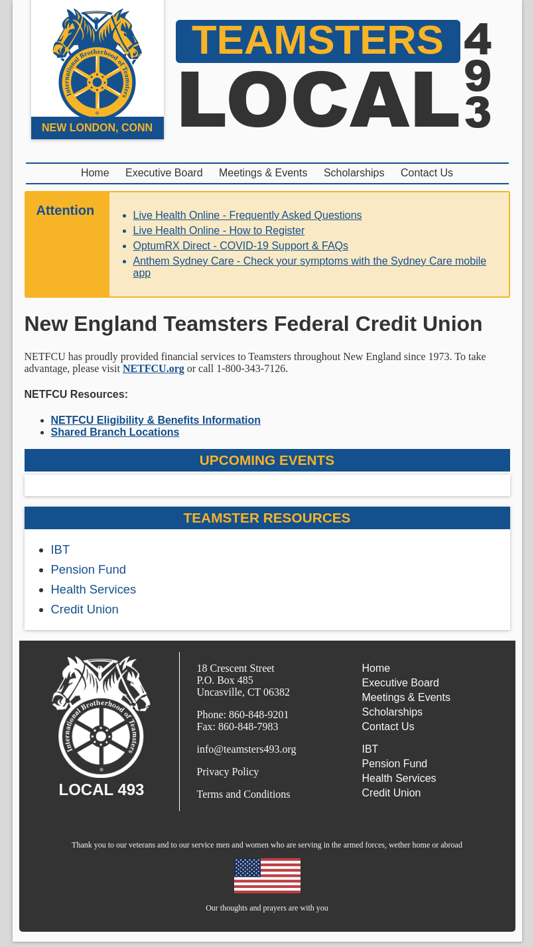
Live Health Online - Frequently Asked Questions (247, 215)
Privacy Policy (228, 771)
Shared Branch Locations (115, 432)
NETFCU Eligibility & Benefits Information (156, 420)
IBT (60, 549)
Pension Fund (89, 569)
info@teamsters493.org (247, 749)
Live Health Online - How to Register (219, 230)
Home (95, 172)
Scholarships (354, 172)
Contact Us (427, 172)
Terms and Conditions (244, 794)
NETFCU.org (153, 368)
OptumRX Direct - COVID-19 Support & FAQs (241, 245)
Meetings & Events (263, 172)
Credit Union (85, 609)
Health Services (94, 589)
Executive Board (164, 172)
